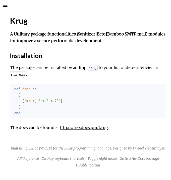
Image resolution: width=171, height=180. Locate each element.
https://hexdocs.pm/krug (84, 127)
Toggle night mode (102, 158)
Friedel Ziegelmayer (148, 148)
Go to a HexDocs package (139, 158)
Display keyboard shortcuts (63, 158)
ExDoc (33, 148)
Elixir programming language (87, 148)
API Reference (28, 158)
